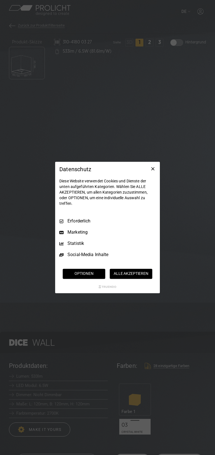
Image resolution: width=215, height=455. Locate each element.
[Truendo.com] (107, 287)
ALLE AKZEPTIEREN (131, 273)
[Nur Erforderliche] (153, 169)
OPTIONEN (84, 273)
